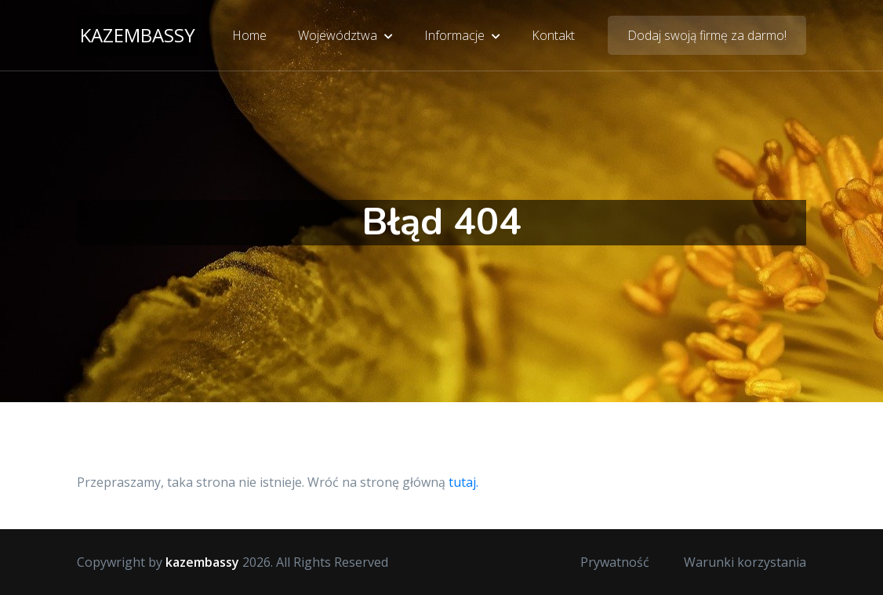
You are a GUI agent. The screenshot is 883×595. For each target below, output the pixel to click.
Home (249, 35)
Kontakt (553, 35)
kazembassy (137, 35)
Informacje (462, 35)
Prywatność (614, 562)
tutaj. (463, 482)
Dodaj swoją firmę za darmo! (707, 35)
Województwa (345, 35)
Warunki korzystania (745, 562)
